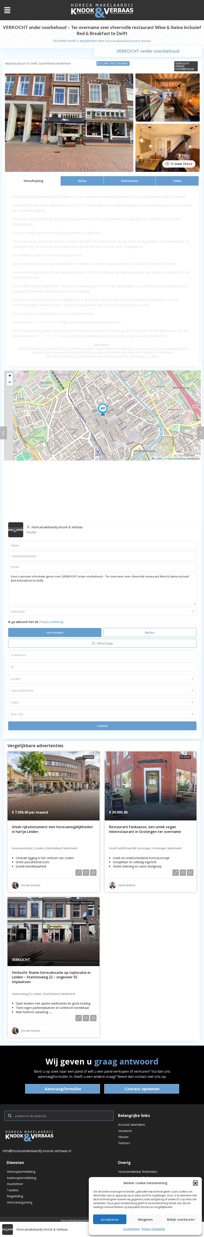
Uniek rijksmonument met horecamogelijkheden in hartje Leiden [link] (52, 829)
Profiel (31, 532)
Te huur (88, 757)
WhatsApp (102, 643)
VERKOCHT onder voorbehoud (184, 66)
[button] (195, 1183)
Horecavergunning (19, 1209)
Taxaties (13, 1194)
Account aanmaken (131, 1125)
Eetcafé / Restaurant (113, 63)
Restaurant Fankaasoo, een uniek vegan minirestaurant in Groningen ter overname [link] (145, 829)
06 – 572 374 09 (49, 336)
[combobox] (102, 611)
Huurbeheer (15, 1187)
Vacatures (125, 1132)
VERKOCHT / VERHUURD (80, 902)
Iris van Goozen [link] (30, 885)
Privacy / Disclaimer (153, 1229)
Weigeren (145, 1219)
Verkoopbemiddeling (21, 1172)
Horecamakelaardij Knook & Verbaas (128, 41)
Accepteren (110, 1219)
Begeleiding (15, 1201)
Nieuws (123, 1140)
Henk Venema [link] (126, 885)
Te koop (185, 757)
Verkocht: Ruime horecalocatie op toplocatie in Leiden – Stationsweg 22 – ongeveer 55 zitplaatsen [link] (51, 977)
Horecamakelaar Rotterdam (137, 1172)
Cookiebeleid (131, 1229)
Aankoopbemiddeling (21, 1179)
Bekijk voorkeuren (181, 1219)
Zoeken (102, 726)
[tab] (33, 181)
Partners (124, 1147)
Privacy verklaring (51, 622)
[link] (54, 785)
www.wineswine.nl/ (46, 322)
